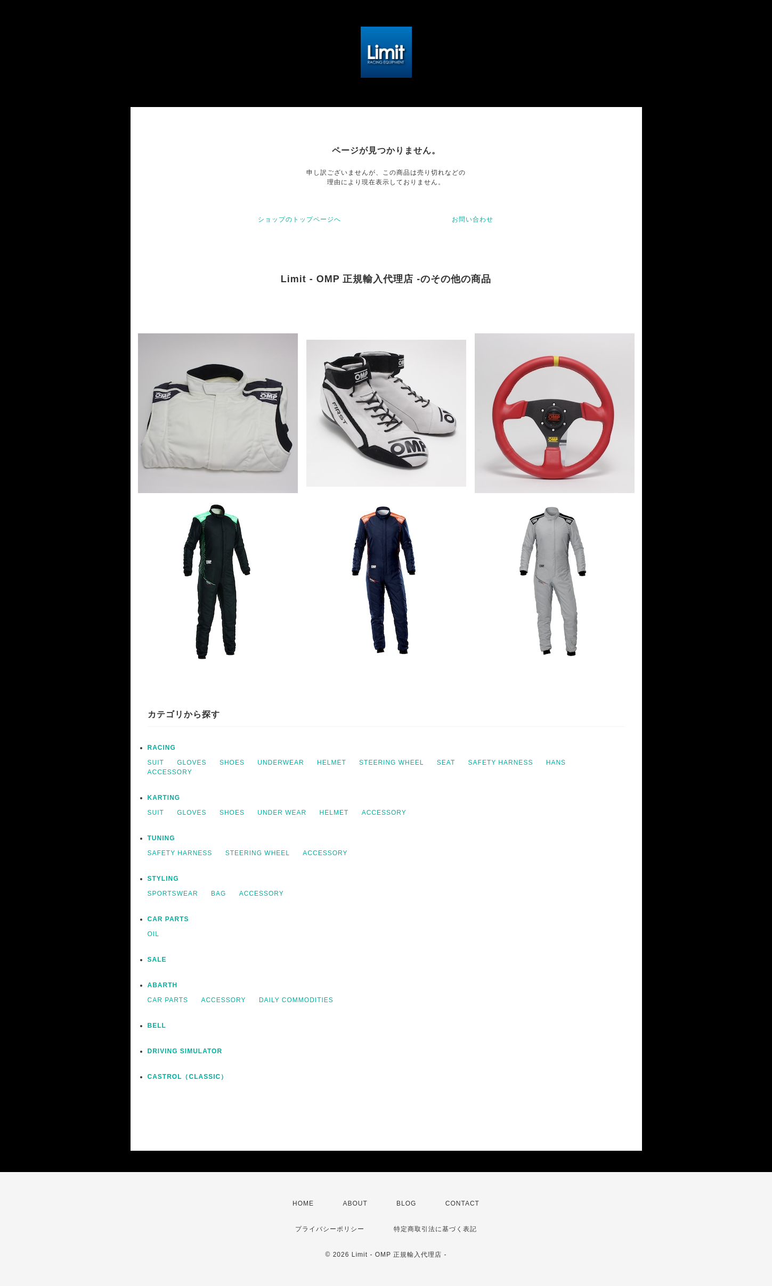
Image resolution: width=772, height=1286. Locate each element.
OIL (153, 934)
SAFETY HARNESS (500, 762)
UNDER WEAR (281, 812)
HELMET (331, 762)
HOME (303, 1203)
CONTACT (462, 1203)
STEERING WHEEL (391, 762)
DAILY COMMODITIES (296, 1000)
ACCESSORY (170, 772)
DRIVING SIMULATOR (185, 1051)
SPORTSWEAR (173, 893)
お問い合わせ (472, 219)
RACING (162, 747)
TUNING (161, 838)
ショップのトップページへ (299, 219)
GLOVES (191, 762)
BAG (218, 893)
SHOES (232, 762)
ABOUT (355, 1203)
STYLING (163, 878)
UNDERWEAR (280, 762)
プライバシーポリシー (329, 1229)
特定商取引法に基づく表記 (435, 1229)
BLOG (406, 1203)
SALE (157, 959)
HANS (556, 762)
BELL (157, 1025)
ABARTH (163, 985)
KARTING (164, 797)
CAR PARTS (168, 919)
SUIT (156, 762)
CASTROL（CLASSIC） (188, 1076)
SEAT (446, 762)
